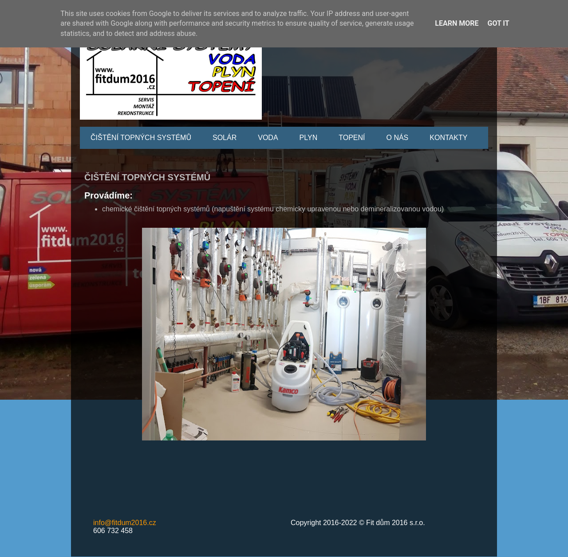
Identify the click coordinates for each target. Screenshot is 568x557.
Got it (498, 23)
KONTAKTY (448, 137)
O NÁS (397, 137)
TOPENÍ (352, 137)
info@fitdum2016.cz (124, 522)
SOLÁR (225, 137)
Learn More (456, 23)
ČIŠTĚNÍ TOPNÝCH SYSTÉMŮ (141, 137)
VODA (268, 137)
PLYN (309, 137)
